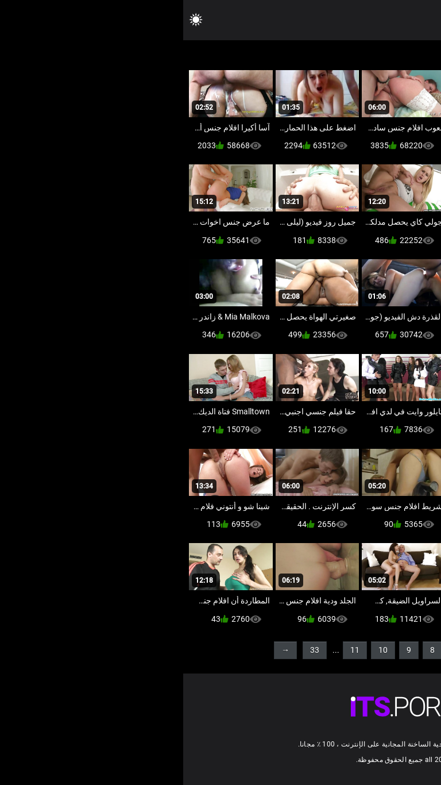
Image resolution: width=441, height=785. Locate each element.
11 (171, 650)
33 (131, 650)
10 (199, 650)
